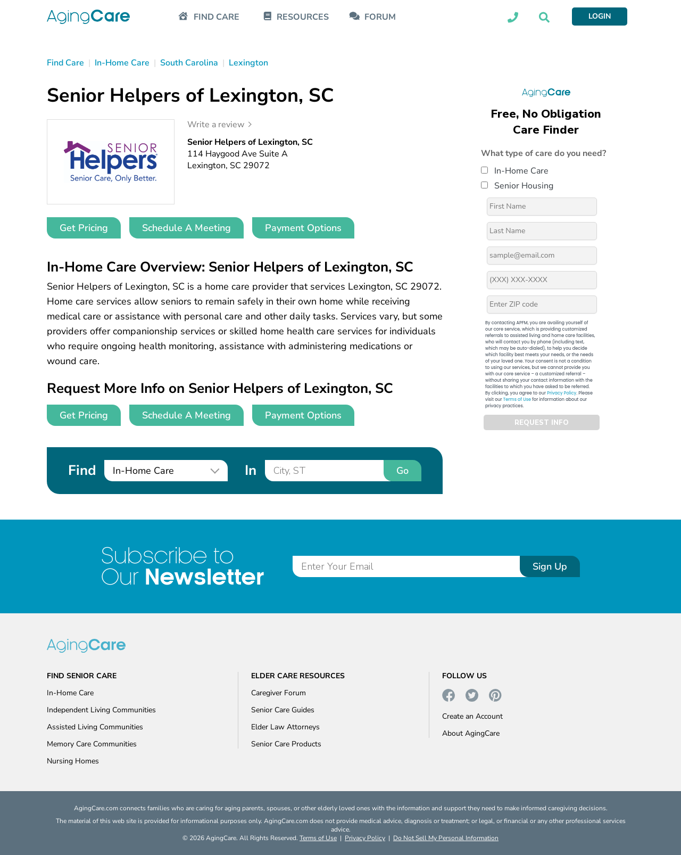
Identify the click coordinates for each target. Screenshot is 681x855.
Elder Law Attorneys (285, 727)
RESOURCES (303, 17)
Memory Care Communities (92, 744)
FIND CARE (216, 17)
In (250, 470)
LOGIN (599, 16)
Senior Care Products (286, 744)
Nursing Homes (73, 761)
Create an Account (472, 716)
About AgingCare (471, 733)
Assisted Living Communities (95, 727)
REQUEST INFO (541, 423)
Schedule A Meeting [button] (186, 227)
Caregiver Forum (278, 693)
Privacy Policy (561, 393)
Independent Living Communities (101, 710)
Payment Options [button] (303, 227)
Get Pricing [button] (84, 227)
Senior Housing (517, 186)
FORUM (380, 17)
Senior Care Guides (282, 710)
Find (82, 470)
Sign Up (550, 566)
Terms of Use (517, 399)
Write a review (215, 124)
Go (402, 470)
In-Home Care (515, 171)
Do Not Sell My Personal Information (446, 838)
